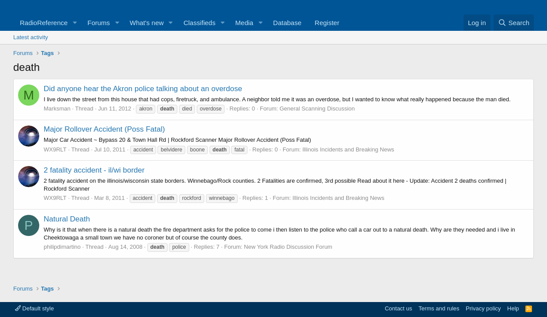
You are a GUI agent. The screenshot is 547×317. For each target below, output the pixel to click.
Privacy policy (483, 308)
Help (513, 308)
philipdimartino (62, 246)
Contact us (398, 308)
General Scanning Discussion (317, 108)
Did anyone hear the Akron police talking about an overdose (143, 89)
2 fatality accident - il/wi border (94, 170)
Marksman (57, 108)
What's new (147, 22)
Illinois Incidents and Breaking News (348, 149)
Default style (34, 308)
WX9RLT (55, 149)
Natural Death (67, 219)
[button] (74, 23)
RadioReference (43, 22)
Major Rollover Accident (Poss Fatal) (104, 129)
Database (287, 22)
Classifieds (200, 22)
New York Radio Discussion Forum (288, 246)
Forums (98, 22)
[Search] (514, 23)
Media (244, 22)
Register (327, 22)
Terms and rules (439, 308)
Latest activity (30, 37)
